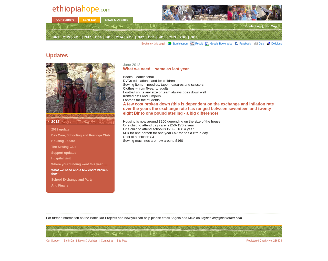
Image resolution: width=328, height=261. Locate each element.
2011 (151, 37)
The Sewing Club (64, 147)
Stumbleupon (178, 43)
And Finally (59, 185)
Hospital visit (61, 158)
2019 (66, 37)
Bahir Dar (89, 19)
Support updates (63, 153)
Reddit (196, 43)
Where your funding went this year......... (80, 164)
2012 (140, 37)
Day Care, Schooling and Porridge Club (80, 135)
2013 (130, 37)
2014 (119, 37)
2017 (87, 37)
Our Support (65, 19)
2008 (183, 37)
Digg (258, 43)
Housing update (63, 141)
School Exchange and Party (72, 179)
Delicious (274, 43)
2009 (172, 37)
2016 (98, 37)
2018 (77, 37)
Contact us (253, 26)
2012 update (60, 129)
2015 (109, 37)
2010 (162, 37)
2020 (56, 37)
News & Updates (116, 19)
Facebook (242, 43)
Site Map (271, 26)
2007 (193, 37)
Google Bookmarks (218, 43)
